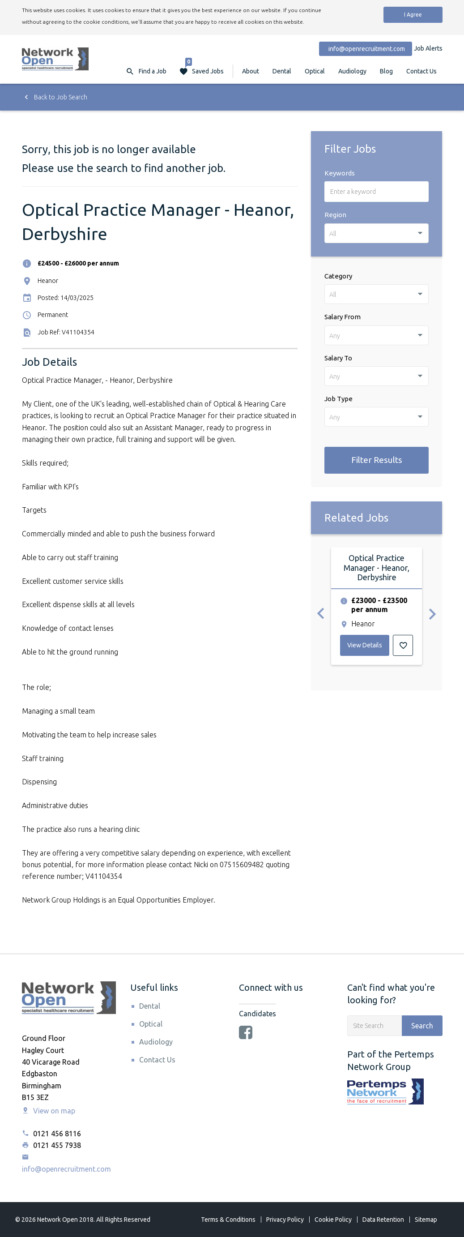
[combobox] (376, 233)
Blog (386, 71)
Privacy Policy (285, 1219)
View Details (364, 645)
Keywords (339, 173)
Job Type (338, 398)
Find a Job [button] (152, 71)
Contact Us (421, 71)
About (250, 71)
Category (338, 276)
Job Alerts (428, 48)
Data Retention (383, 1219)
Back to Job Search (54, 97)
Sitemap (426, 1219)
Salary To (338, 358)
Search (422, 1026)
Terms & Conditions (228, 1219)
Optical (315, 71)
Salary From (342, 317)
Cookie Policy (333, 1219)
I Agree (413, 14)
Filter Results (376, 460)
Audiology (352, 71)
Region (335, 214)
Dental (281, 71)
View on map (48, 1111)
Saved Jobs (204, 67)
